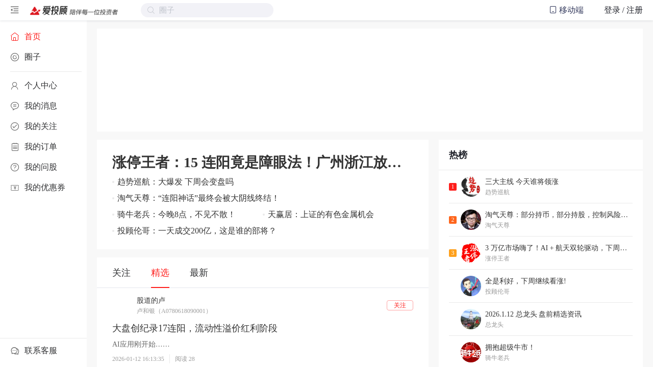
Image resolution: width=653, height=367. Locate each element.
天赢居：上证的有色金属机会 (321, 214)
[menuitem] (43, 37)
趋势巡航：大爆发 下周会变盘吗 (175, 181)
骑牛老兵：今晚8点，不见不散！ (176, 214)
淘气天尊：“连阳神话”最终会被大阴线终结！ (198, 198)
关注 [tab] (121, 273)
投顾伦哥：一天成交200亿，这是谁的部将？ (197, 230)
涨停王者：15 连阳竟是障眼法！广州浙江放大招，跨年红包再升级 (262, 162)
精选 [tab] (160, 273)
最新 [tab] (199, 273)
